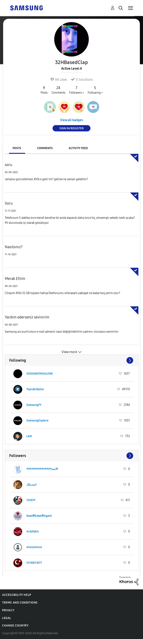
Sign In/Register (71, 128)
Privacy (8, 610)
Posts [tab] (17, 148)
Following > (95, 89)
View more (69, 352)
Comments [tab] (45, 148)
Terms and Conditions (20, 602)
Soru (9, 203)
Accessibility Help (16, 595)
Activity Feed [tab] (78, 148)
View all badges (71, 120)
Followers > (76, 89)
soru (8, 164)
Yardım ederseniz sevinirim (27, 317)
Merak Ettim (15, 278)
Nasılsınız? (14, 247)
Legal (6, 618)
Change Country (15, 625)
